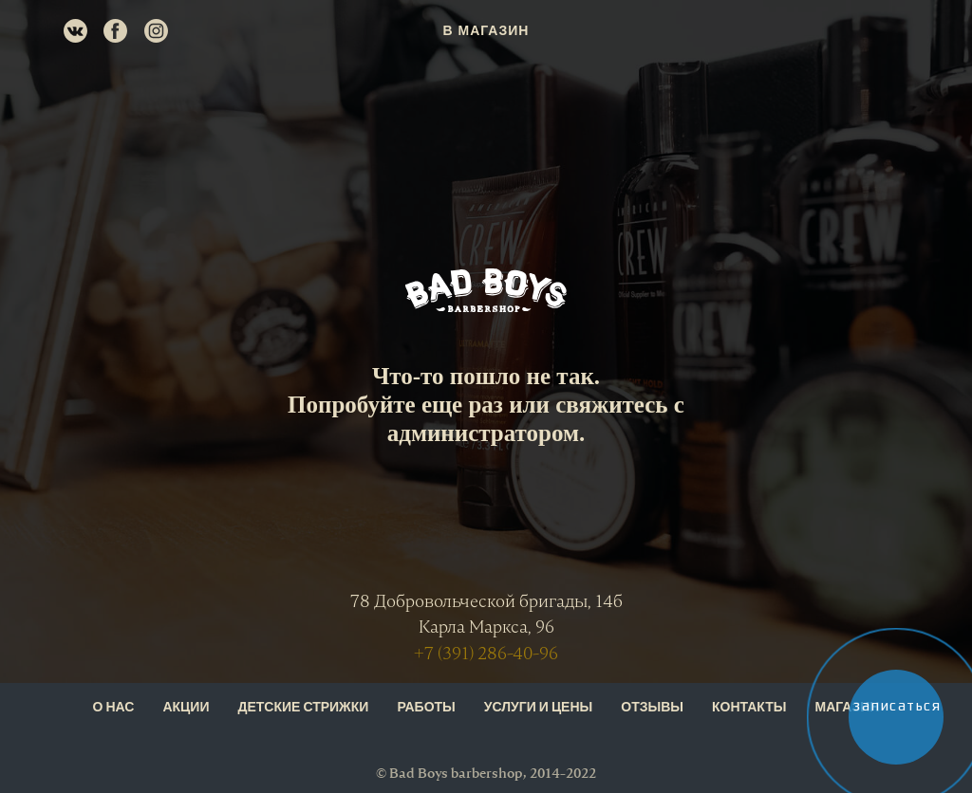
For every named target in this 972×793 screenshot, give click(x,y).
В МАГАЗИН (486, 30)
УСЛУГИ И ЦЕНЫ (538, 707)
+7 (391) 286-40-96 (486, 653)
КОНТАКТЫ (749, 707)
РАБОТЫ (426, 707)
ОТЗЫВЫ (652, 707)
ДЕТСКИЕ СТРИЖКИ (302, 707)
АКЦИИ (185, 707)
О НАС (114, 707)
